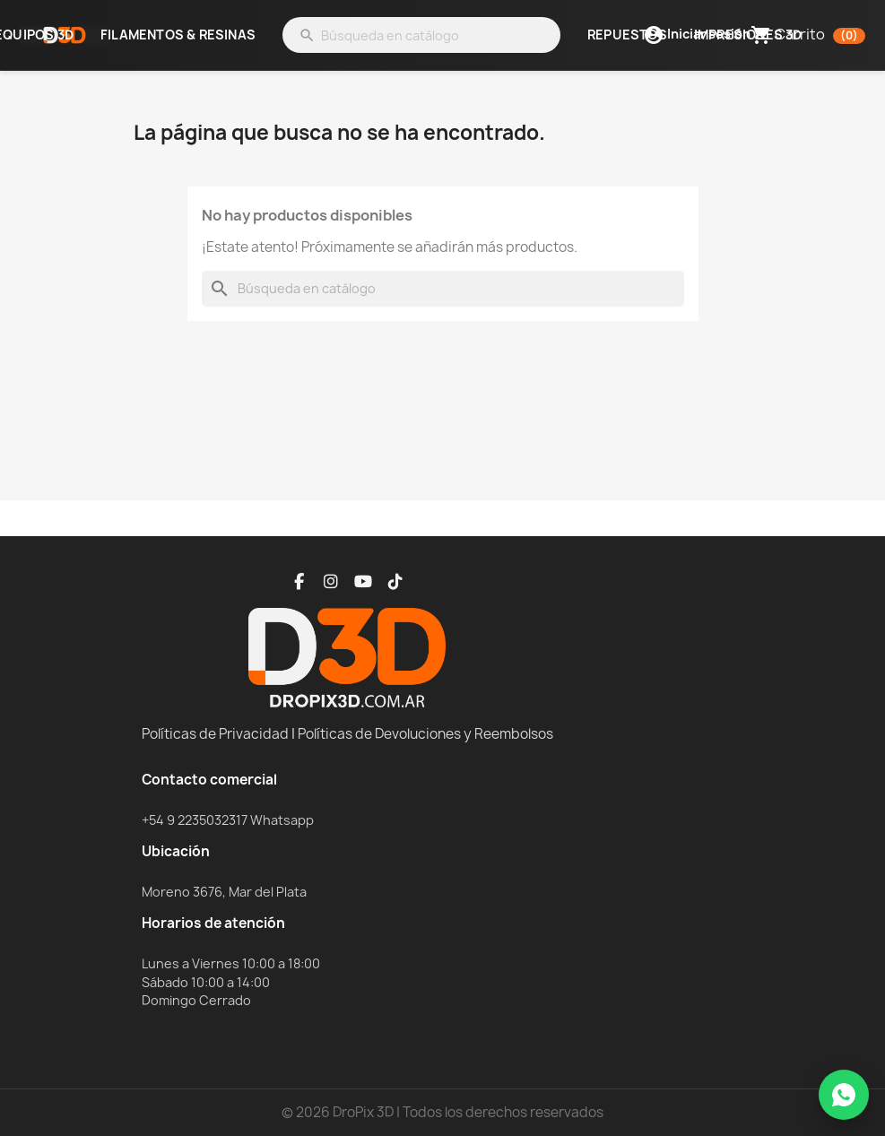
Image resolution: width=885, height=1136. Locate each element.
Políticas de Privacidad (215, 733)
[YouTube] (363, 582)
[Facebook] (298, 582)
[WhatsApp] (844, 1095)
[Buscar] (421, 35)
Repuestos (627, 35)
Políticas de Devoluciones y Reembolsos (425, 733)
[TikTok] (395, 582)
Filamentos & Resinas (178, 35)
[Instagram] (331, 582)
